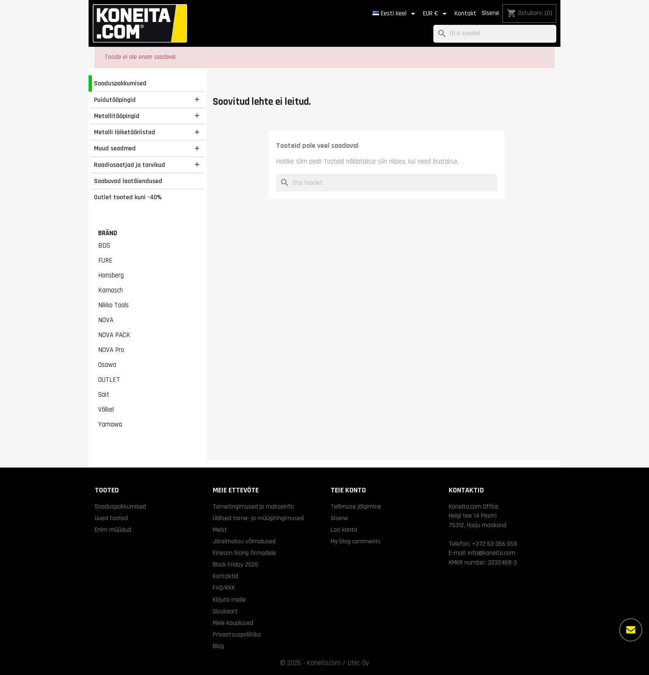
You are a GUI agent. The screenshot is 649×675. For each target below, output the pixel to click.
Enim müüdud (113, 530)
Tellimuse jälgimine (356, 506)
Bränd (107, 233)
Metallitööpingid (116, 116)
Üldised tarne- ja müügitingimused (258, 518)
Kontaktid (225, 576)
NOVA (105, 320)
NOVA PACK (114, 335)
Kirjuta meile (229, 599)
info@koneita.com (491, 553)
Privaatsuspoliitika (237, 634)
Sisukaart (225, 611)
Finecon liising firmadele (244, 553)
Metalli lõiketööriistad (124, 132)
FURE (105, 260)
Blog (218, 646)
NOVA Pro (111, 349)
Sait (103, 394)
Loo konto (344, 530)
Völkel (106, 409)
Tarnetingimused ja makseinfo (253, 506)
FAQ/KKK (224, 587)
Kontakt (465, 13)
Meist (220, 530)
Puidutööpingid (115, 100)
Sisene (490, 13)
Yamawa (110, 424)
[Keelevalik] (395, 14)
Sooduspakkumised (120, 83)
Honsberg (111, 275)
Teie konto (348, 490)
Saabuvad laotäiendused (128, 181)
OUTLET (109, 379)
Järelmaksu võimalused (244, 541)
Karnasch (110, 290)
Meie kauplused (233, 623)
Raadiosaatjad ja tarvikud (129, 165)
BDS (104, 245)
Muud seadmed (115, 148)
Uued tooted (111, 518)
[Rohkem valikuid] (630, 629)
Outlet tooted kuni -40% (128, 197)
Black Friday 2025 (235, 564)
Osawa (107, 364)
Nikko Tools (113, 305)
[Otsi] (494, 34)
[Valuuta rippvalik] (436, 14)
